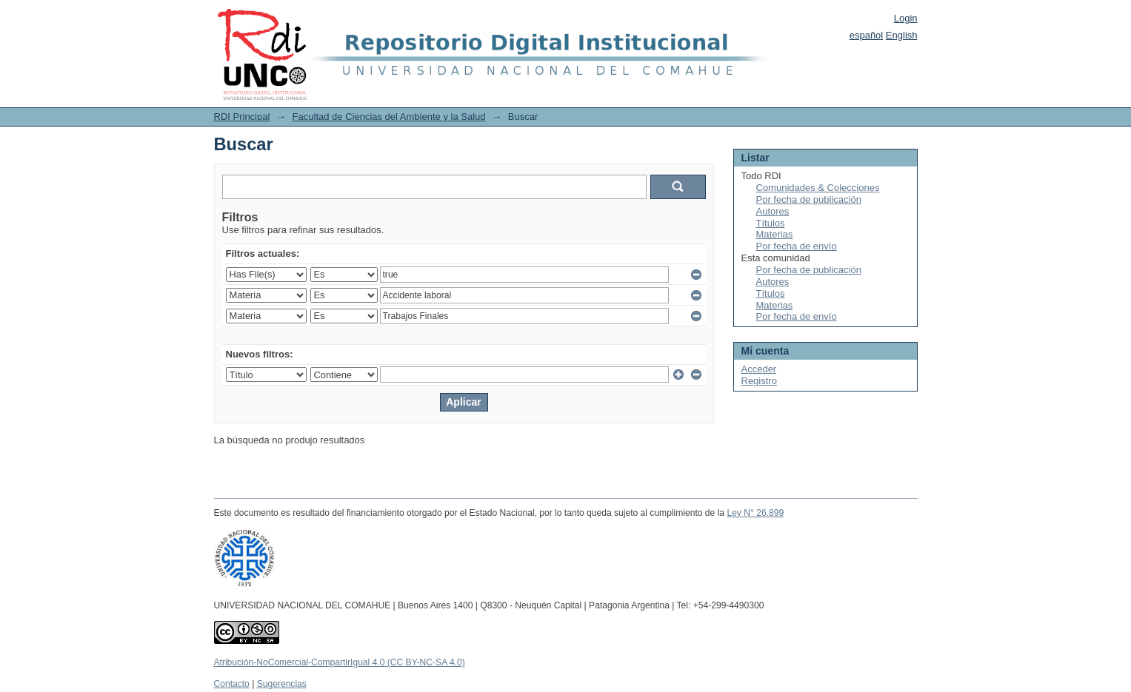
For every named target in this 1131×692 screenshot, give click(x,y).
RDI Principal (242, 116)
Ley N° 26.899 (755, 513)
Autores (773, 211)
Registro (759, 380)
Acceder (759, 368)
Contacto (232, 684)
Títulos (770, 223)
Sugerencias (282, 684)
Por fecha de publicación (808, 199)
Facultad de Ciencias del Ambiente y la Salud (389, 116)
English (902, 35)
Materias (774, 234)
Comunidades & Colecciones (818, 187)
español (867, 35)
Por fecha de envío (796, 246)
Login (906, 18)
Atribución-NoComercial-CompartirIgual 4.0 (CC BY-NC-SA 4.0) (339, 662)
